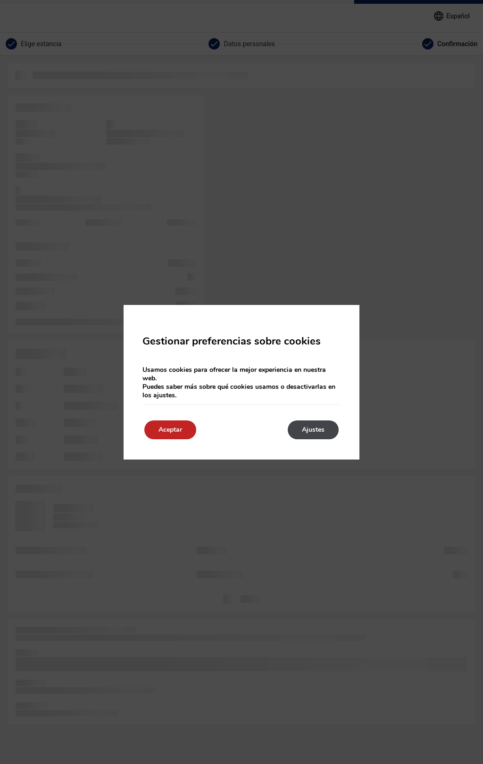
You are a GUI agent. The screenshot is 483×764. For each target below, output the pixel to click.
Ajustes (313, 429)
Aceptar (170, 429)
